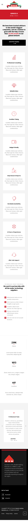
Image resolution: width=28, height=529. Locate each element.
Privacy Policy (9, 512)
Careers (16, 512)
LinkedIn (7, 497)
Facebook (7, 493)
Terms (2, 512)
